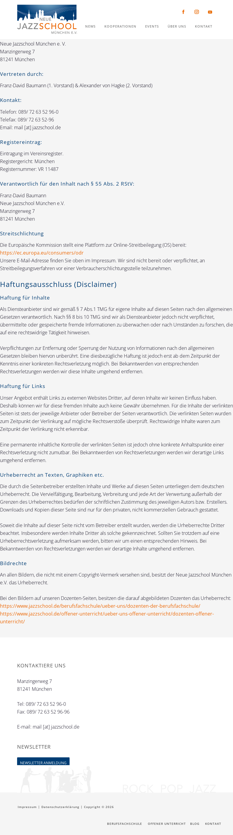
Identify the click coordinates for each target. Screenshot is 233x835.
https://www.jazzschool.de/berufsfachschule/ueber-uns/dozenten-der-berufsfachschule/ (100, 606)
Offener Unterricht (167, 824)
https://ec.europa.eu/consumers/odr (42, 252)
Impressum (27, 807)
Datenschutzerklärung (60, 807)
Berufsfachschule (124, 824)
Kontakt (213, 824)
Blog (194, 824)
